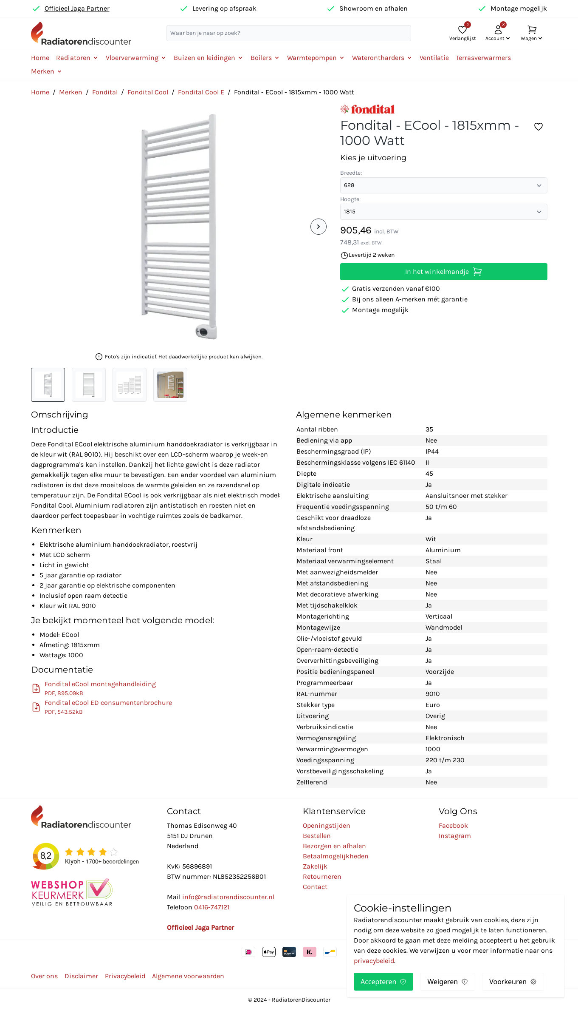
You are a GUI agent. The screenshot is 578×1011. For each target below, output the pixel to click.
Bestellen (317, 836)
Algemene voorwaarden (188, 976)
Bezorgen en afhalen (334, 846)
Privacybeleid (125, 976)
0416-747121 (211, 907)
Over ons (44, 976)
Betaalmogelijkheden (336, 856)
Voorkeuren (513, 981)
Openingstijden (326, 825)
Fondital (105, 92)
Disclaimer (81, 976)
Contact (315, 887)
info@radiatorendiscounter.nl (228, 897)
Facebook (453, 825)
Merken (70, 92)
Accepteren (383, 981)
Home (40, 58)
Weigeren (447, 981)
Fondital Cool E (201, 92)
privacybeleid (374, 961)
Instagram (455, 836)
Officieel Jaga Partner (77, 8)
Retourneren (322, 876)
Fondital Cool (147, 92)
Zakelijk (315, 866)
